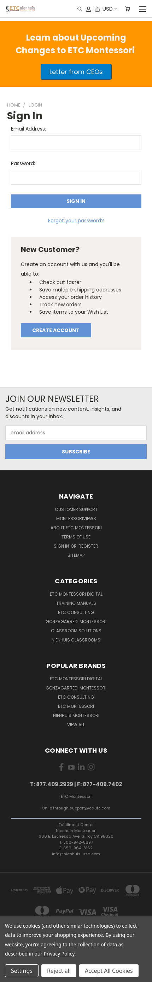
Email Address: (28, 128)
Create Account (56, 330)
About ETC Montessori (76, 528)
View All (76, 725)
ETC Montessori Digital (76, 594)
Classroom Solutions (76, 631)
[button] (76, 72)
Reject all (59, 971)
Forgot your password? (76, 220)
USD (110, 8)
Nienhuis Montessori (76, 715)
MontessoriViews (76, 519)
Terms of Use (76, 537)
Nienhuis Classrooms (76, 640)
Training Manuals (76, 603)
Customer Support (76, 509)
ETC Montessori (76, 706)
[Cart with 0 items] (127, 8)
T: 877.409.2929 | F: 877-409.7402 (76, 784)
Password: (23, 163)
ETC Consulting (76, 612)
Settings (22, 971)
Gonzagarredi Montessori (76, 622)
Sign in (62, 546)
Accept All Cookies (109, 971)
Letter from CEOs (76, 71)
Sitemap (76, 555)
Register (88, 546)
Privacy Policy (59, 953)
